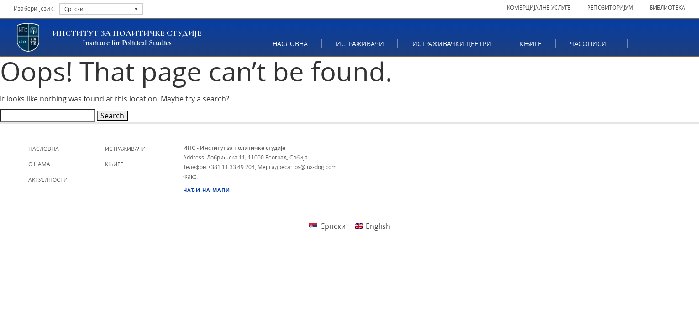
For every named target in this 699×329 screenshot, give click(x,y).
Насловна (290, 43)
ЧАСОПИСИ (592, 43)
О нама (39, 164)
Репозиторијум (610, 7)
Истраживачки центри (452, 43)
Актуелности (48, 179)
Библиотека (667, 7)
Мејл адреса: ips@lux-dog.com (297, 166)
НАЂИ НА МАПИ (206, 190)
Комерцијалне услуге (539, 7)
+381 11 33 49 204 (231, 166)
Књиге (531, 43)
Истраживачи (360, 43)
